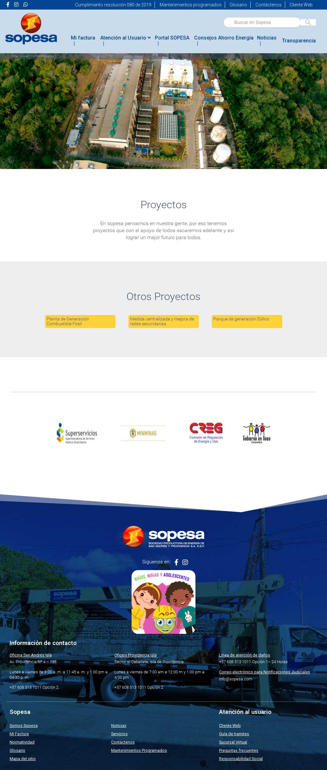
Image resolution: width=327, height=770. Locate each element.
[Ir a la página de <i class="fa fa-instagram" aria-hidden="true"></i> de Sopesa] (16, 5)
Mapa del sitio (23, 758)
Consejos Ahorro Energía (224, 38)
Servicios (119, 733)
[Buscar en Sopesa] (308, 22)
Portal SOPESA (172, 38)
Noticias (267, 38)
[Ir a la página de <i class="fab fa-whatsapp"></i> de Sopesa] (25, 5)
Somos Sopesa (24, 725)
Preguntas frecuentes (238, 750)
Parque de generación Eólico (241, 318)
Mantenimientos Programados (139, 750)
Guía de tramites (234, 733)
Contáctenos (268, 4)
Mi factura (83, 38)
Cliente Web (301, 4)
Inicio (34, 56)
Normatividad (22, 742)
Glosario (238, 4)
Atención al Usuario (125, 38)
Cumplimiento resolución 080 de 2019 (113, 4)
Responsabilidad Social (241, 758)
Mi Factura (19, 733)
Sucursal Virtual (233, 742)
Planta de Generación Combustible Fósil (68, 321)
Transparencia (299, 41)
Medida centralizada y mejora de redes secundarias (162, 321)
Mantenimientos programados (191, 4)
